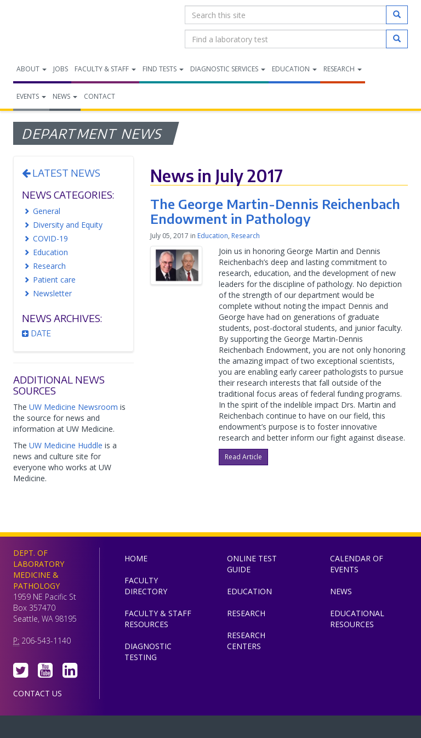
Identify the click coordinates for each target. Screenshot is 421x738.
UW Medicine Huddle (66, 445)
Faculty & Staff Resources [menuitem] (157, 618)
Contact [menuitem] (99, 96)
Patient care (54, 279)
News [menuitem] (65, 96)
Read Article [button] (243, 456)
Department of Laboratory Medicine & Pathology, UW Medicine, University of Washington (69, 27)
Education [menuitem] (294, 69)
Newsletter (52, 293)
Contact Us (37, 693)
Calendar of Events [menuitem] (356, 563)
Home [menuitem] (135, 558)
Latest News (61, 172)
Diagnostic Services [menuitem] (227, 69)
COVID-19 (50, 238)
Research (49, 266)
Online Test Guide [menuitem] (252, 563)
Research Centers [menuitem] (246, 640)
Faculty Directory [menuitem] (145, 585)
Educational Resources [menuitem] (357, 618)
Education (50, 252)
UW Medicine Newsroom (73, 407)
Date (36, 333)
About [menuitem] (31, 69)
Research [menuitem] (342, 69)
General (46, 211)
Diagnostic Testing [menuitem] (148, 651)
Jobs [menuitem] (60, 69)
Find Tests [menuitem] (163, 69)
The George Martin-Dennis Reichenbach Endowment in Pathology (275, 210)
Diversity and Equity (68, 224)
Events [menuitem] (31, 96)
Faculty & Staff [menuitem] (105, 69)
